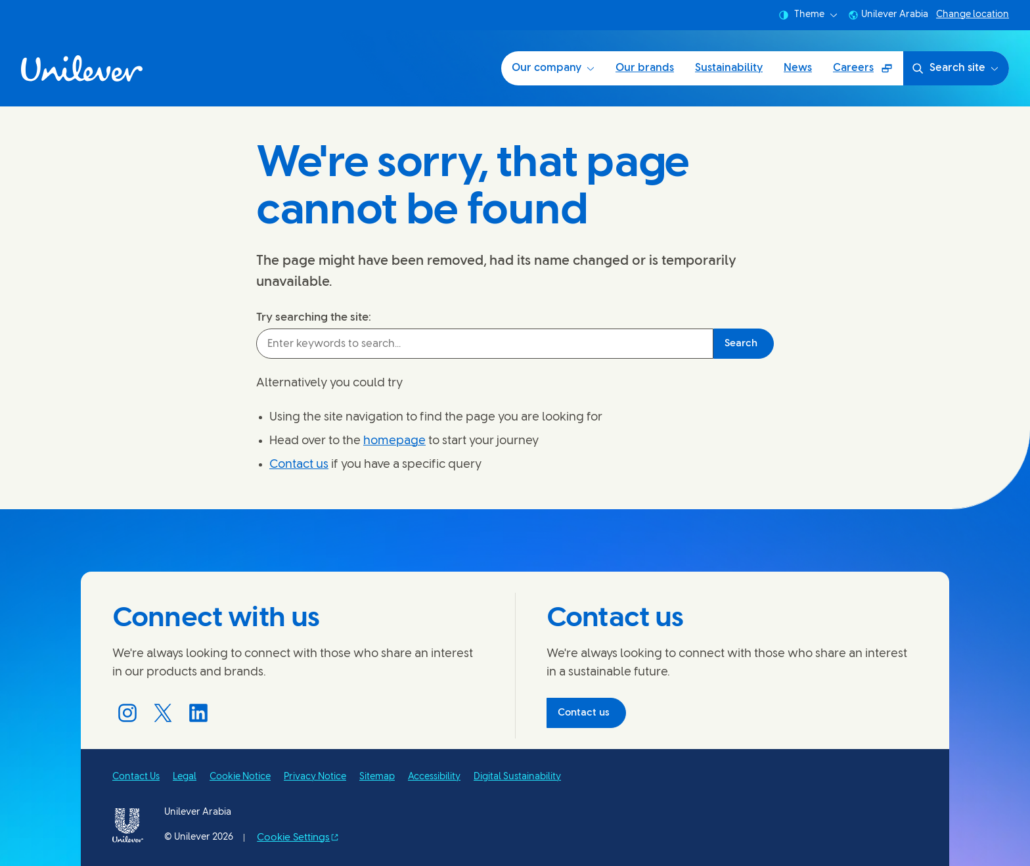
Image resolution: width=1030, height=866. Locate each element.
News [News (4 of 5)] (798, 68)
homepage (394, 441)
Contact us (298, 465)
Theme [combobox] (808, 15)
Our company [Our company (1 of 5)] (553, 68)
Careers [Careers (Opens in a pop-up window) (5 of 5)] (867, 72)
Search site (954, 68)
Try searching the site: (313, 317)
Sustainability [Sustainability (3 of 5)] (729, 68)
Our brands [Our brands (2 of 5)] (645, 68)
